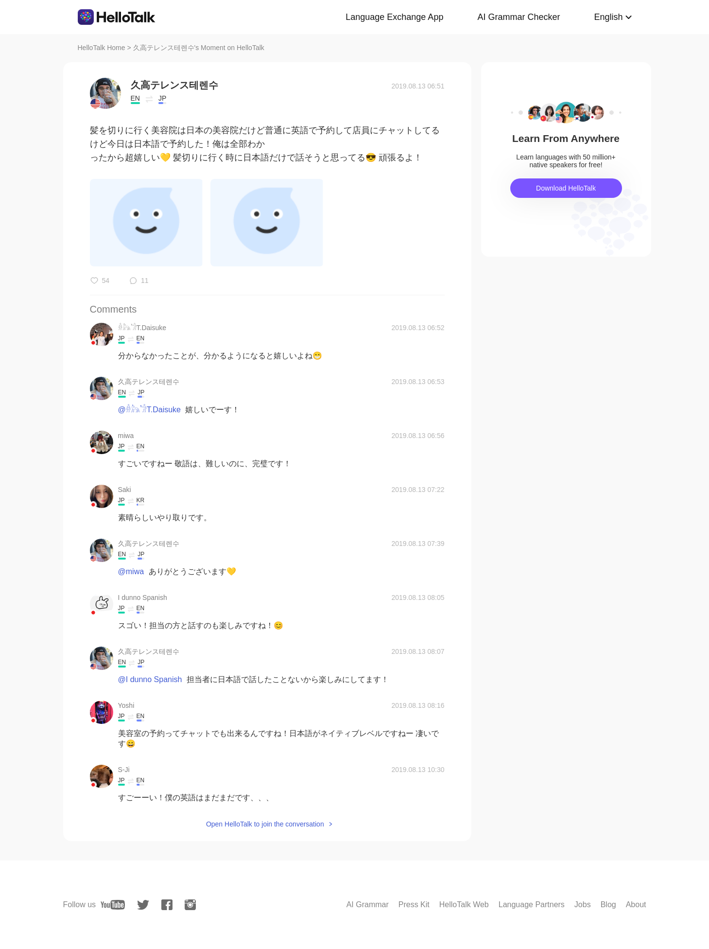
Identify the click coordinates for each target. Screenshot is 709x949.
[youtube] (113, 905)
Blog (608, 904)
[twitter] (143, 905)
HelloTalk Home (101, 48)
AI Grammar (367, 904)
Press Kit (414, 904)
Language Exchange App (394, 17)
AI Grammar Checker (518, 17)
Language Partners (532, 904)
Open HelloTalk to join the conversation (265, 824)
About (636, 904)
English (608, 17)
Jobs (582, 904)
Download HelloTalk (566, 188)
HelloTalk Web (464, 904)
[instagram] (190, 904)
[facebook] (167, 904)
